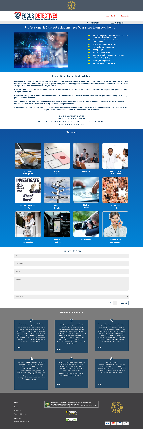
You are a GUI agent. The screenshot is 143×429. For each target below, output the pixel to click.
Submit (124, 303)
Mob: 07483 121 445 (117, 23)
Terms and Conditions (21, 414)
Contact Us (125, 16)
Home (107, 16)
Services (114, 16)
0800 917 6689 (63, 118)
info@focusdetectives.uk (21, 421)
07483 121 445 (79, 118)
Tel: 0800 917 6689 (93, 23)
